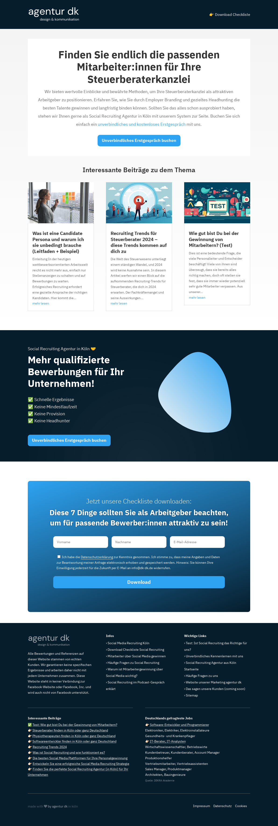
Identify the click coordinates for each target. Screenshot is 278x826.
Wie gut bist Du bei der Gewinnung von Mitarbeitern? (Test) (214, 239)
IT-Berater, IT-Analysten (168, 741)
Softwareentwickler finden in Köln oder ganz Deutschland (74, 741)
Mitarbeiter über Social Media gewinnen (137, 656)
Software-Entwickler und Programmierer (179, 725)
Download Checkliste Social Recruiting (136, 650)
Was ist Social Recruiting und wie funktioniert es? (69, 752)
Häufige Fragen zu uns (202, 676)
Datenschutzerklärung (97, 557)
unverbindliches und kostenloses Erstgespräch (142, 124)
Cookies (241, 806)
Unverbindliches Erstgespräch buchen (139, 140)
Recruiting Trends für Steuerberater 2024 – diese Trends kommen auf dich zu (139, 242)
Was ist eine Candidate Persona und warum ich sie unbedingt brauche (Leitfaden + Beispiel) (58, 242)
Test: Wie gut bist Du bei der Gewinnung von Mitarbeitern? (74, 725)
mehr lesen (40, 303)
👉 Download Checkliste (229, 14)
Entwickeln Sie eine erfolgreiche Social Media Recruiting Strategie (81, 764)
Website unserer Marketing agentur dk (213, 682)
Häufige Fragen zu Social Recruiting (133, 663)
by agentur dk (57, 807)
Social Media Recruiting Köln (128, 643)
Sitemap (192, 695)
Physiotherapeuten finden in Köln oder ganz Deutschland (74, 736)
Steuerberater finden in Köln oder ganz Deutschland (70, 730)
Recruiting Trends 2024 (50, 747)
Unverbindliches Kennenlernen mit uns (214, 656)
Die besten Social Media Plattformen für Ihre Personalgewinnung (80, 758)
